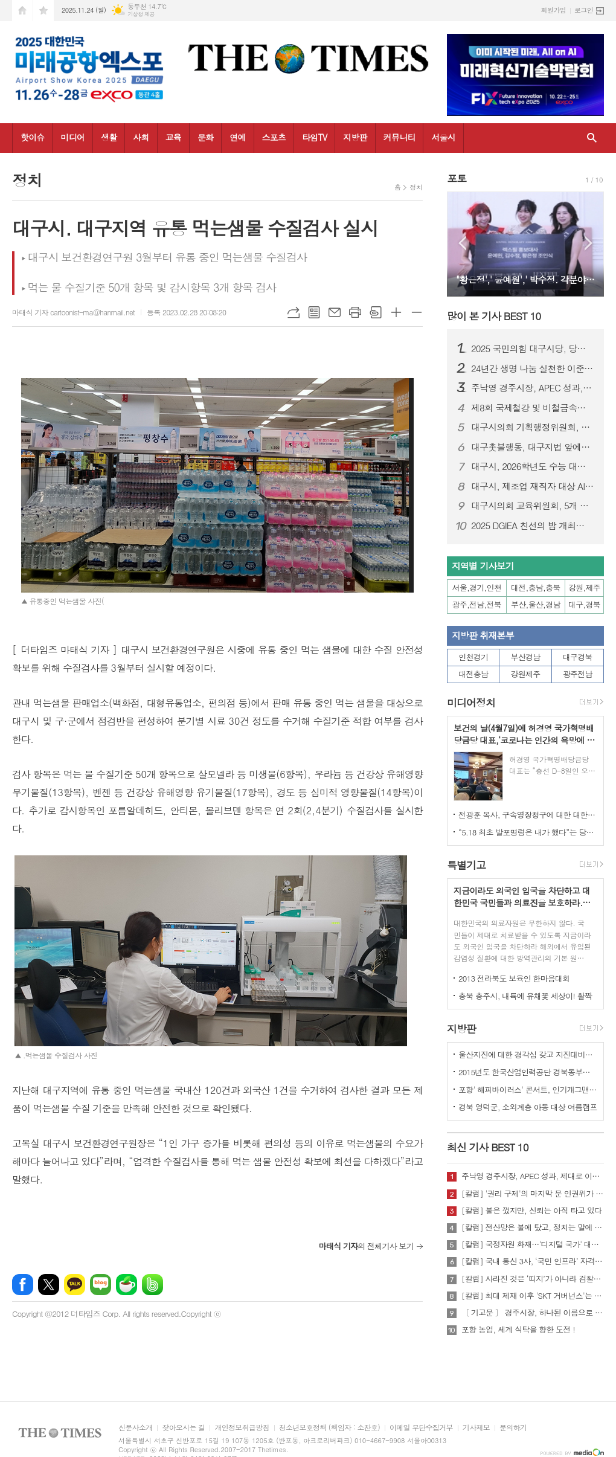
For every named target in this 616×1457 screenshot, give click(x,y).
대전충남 (473, 674)
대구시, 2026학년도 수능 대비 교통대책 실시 (532, 466)
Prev (462, 243)
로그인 (583, 9)
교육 (173, 137)
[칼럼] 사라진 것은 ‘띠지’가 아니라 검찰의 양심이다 (532, 1278)
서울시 (443, 137)
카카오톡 (74, 1284)
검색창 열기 (592, 138)
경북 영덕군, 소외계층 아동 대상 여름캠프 (527, 1107)
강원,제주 (584, 587)
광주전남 (577, 674)
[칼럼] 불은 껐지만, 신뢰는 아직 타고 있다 (531, 1210)
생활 (109, 137)
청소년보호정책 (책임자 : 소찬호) (329, 1427)
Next (588, 243)
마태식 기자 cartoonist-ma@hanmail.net (73, 312)
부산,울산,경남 (535, 604)
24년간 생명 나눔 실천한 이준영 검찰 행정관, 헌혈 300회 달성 (532, 368)
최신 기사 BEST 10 (487, 1147)
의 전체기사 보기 (366, 1246)
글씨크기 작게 (417, 312)
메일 (335, 312)
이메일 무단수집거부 (421, 1427)
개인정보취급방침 (241, 1427)
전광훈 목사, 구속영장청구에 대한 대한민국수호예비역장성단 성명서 (527, 814)
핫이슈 (32, 137)
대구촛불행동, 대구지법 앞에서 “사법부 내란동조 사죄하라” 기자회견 (532, 447)
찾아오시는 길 (183, 1427)
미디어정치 (471, 702)
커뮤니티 (399, 137)
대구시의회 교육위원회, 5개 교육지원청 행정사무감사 (532, 506)
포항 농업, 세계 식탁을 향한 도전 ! (518, 1329)
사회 (141, 137)
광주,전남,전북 (477, 604)
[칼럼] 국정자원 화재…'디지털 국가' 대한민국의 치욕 (532, 1244)
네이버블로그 (100, 1284)
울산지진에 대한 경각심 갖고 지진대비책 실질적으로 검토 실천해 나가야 (527, 1054)
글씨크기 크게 (396, 312)
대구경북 (577, 657)
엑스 (48, 1284)
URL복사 (293, 312)
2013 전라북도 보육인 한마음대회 (514, 978)
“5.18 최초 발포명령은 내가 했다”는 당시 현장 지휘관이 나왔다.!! (527, 832)
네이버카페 (126, 1284)
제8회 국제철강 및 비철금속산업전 (532, 408)
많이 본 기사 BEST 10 (494, 316)
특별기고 (466, 865)
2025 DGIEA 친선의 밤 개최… (527, 525)
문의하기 (513, 1427)
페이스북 (22, 1284)
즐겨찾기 (43, 10)
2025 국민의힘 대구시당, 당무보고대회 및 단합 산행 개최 (532, 349)
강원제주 (526, 674)
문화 (205, 137)
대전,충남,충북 (535, 587)
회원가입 (553, 9)
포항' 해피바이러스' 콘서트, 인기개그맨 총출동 (527, 1089)
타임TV (314, 137)
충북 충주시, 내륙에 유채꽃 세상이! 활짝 (525, 996)
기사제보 (476, 1427)
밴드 (152, 1284)
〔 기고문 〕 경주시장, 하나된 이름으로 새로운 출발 (532, 1312)
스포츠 (274, 137)
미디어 (72, 137)
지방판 (355, 137)
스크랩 (376, 312)
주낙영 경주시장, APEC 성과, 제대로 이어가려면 (532, 388)
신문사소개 (135, 1427)
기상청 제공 (141, 14)
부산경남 (526, 657)
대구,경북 (584, 604)
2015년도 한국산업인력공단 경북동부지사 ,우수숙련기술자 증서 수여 (527, 1072)
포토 (456, 178)
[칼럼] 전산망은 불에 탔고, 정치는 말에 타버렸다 (532, 1227)
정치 (415, 186)
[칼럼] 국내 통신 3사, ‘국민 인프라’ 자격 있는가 (532, 1261)
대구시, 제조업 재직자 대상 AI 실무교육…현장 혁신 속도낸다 (532, 486)
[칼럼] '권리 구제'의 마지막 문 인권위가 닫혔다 (532, 1193)
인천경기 (473, 657)
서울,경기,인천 (477, 587)
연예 (237, 137)
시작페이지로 (22, 10)
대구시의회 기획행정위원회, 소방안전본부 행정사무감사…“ (532, 427)
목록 (314, 312)
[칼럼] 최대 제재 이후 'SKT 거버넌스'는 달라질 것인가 (532, 1295)
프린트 (355, 312)
